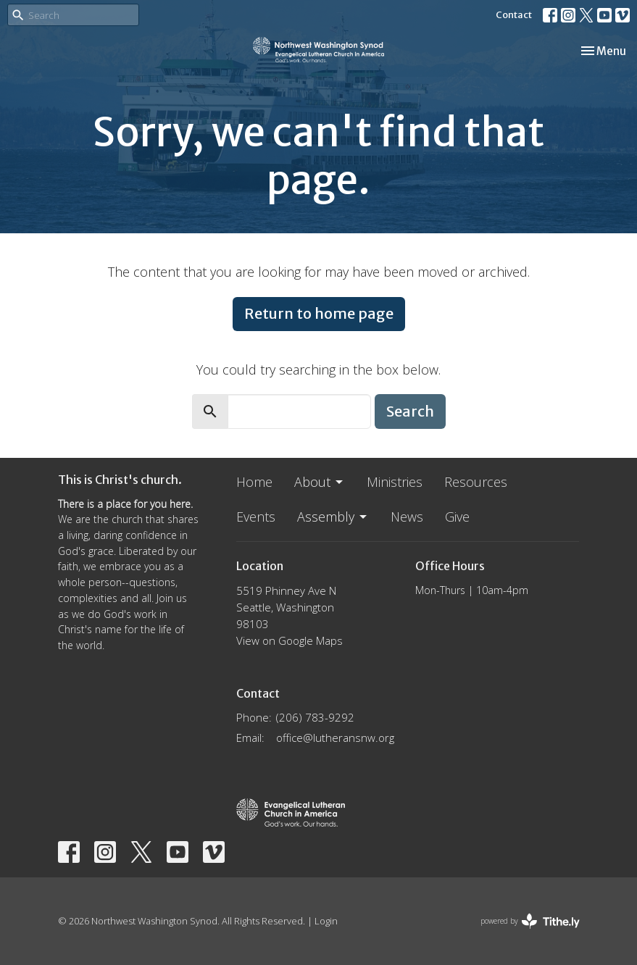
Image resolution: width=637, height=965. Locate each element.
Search (410, 411)
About (319, 481)
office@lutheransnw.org (335, 737)
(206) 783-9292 (315, 717)
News (407, 516)
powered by (530, 921)
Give (457, 516)
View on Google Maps (289, 640)
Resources (475, 481)
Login (326, 920)
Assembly (333, 516)
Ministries (394, 481)
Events (255, 516)
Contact (514, 15)
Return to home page (319, 313)
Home (254, 481)
